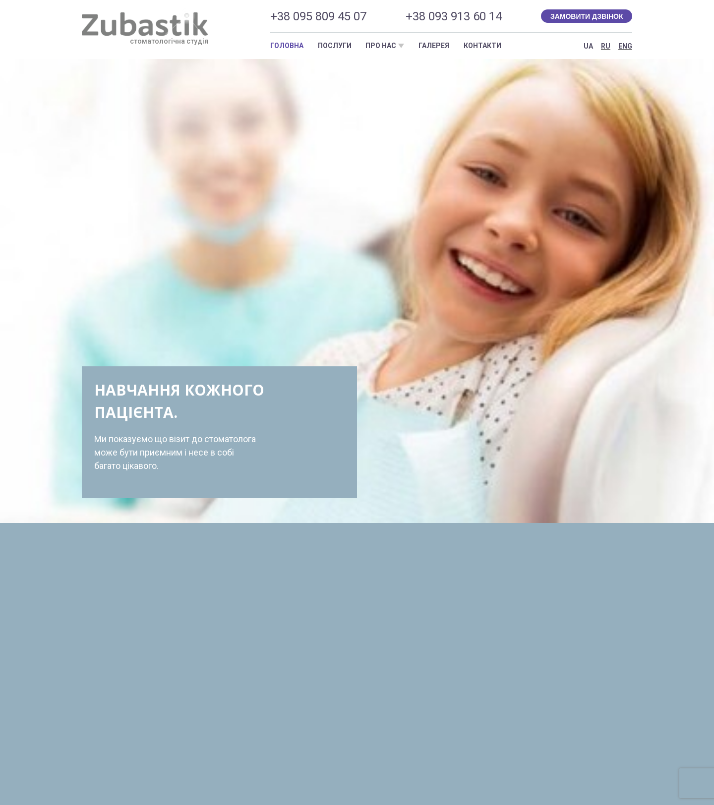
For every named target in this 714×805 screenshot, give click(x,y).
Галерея (433, 46)
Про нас (380, 46)
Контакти (482, 46)
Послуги (335, 46)
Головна (286, 46)
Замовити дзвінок (586, 16)
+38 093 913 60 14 (454, 16)
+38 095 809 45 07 (318, 16)
